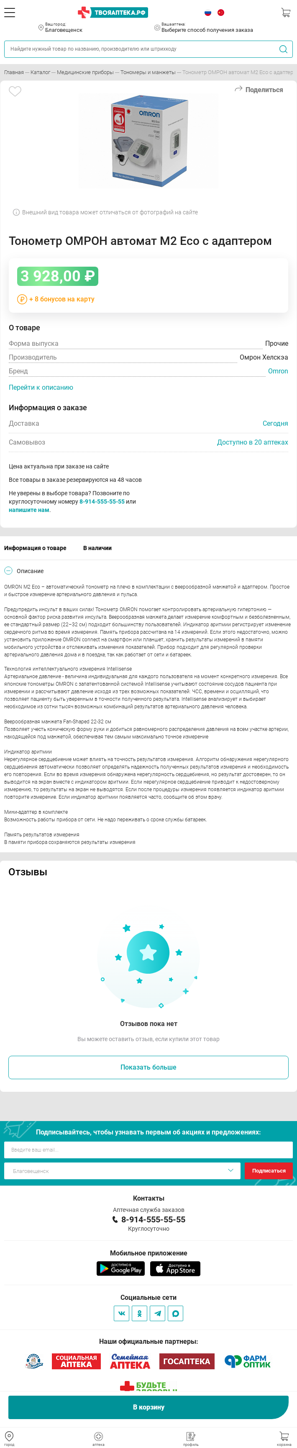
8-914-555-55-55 (102, 501)
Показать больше (148, 1067)
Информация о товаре (35, 548)
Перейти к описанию (41, 387)
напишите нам (29, 510)
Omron (278, 371)
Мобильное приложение (148, 1253)
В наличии (97, 548)
